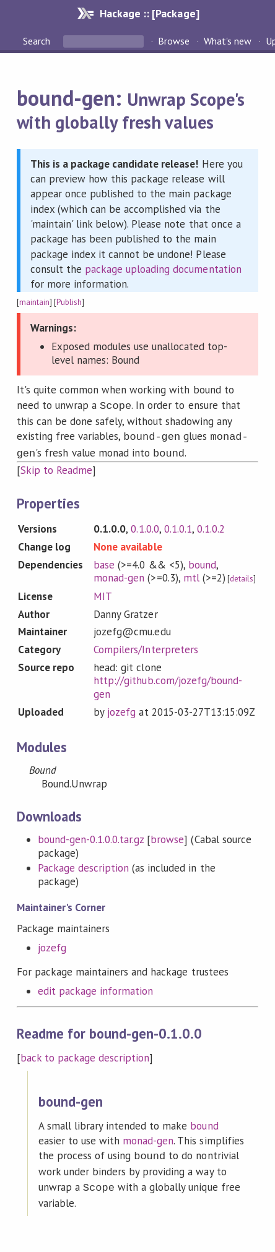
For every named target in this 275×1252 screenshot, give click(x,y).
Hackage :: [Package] (149, 13)
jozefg (121, 708)
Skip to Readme (56, 466)
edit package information (96, 987)
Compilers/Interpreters (146, 646)
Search (38, 41)
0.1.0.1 (178, 525)
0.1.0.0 (145, 525)
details (241, 575)
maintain (34, 302)
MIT (103, 592)
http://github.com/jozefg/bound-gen (168, 683)
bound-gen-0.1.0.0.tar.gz (91, 836)
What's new (227, 41)
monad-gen (119, 574)
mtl (191, 574)
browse (167, 836)
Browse (174, 41)
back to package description (85, 1054)
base (104, 561)
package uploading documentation (163, 269)
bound (202, 561)
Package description (83, 864)
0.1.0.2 (211, 525)
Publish (69, 302)
